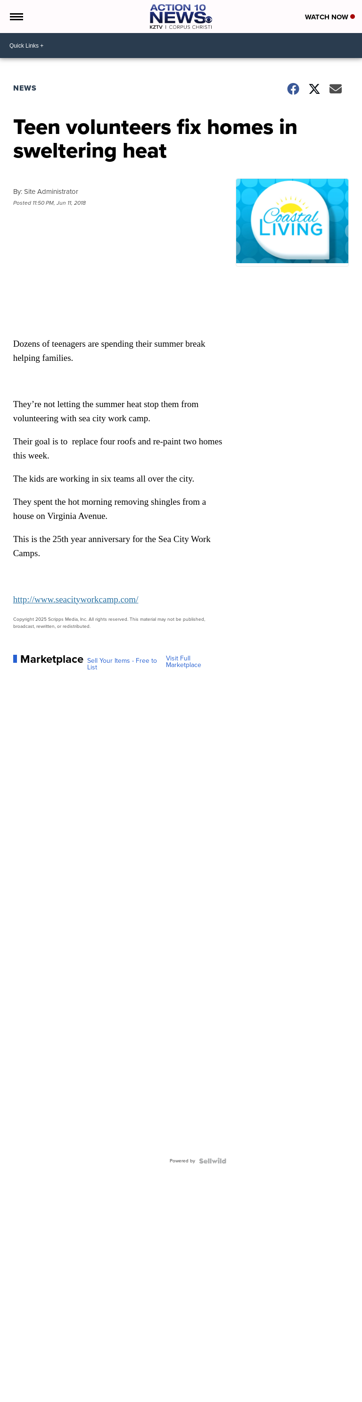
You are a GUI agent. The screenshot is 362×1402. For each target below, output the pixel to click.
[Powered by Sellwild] (212, 1161)
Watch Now (330, 17)
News (25, 88)
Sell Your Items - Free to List (122, 664)
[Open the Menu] (16, 16)
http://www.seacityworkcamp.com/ (76, 599)
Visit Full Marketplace (183, 661)
